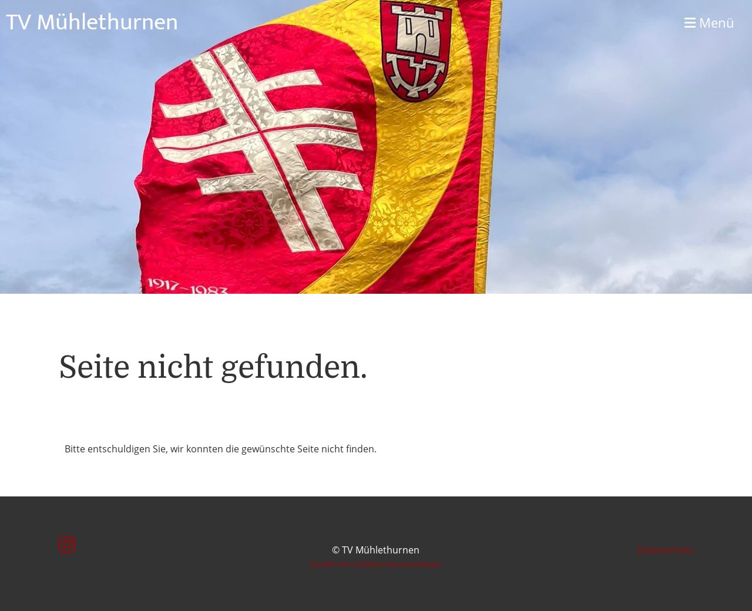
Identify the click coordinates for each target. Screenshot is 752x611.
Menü (709, 22)
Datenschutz (665, 549)
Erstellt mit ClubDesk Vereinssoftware (376, 564)
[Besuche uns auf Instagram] (67, 544)
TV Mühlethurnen (92, 22)
